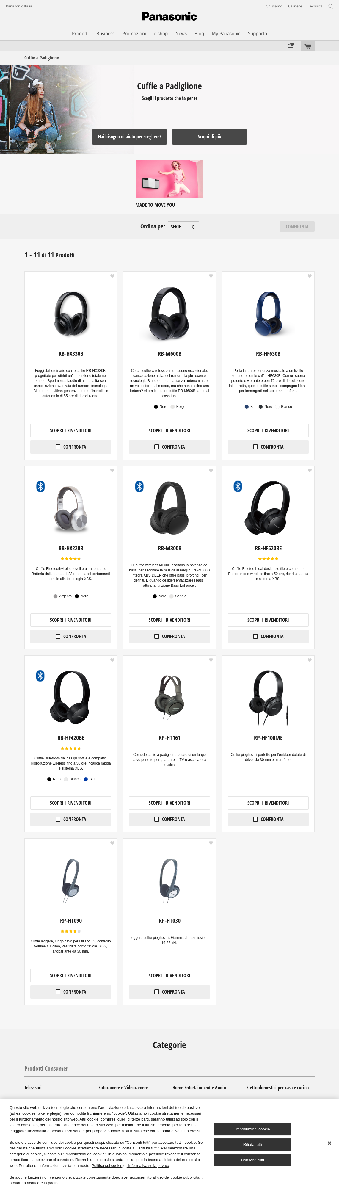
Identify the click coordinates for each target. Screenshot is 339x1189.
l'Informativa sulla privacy (148, 1165)
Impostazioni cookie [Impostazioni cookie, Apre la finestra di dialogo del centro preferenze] (252, 1129)
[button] (112, 276)
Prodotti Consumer (46, 1068)
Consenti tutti (252, 1160)
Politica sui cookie (107, 1165)
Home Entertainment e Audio (199, 1087)
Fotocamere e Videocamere (123, 1087)
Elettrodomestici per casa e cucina (278, 1087)
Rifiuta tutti (252, 1144)
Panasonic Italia (19, 6)
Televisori (33, 1087)
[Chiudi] (329, 1143)
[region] (169, 1144)
